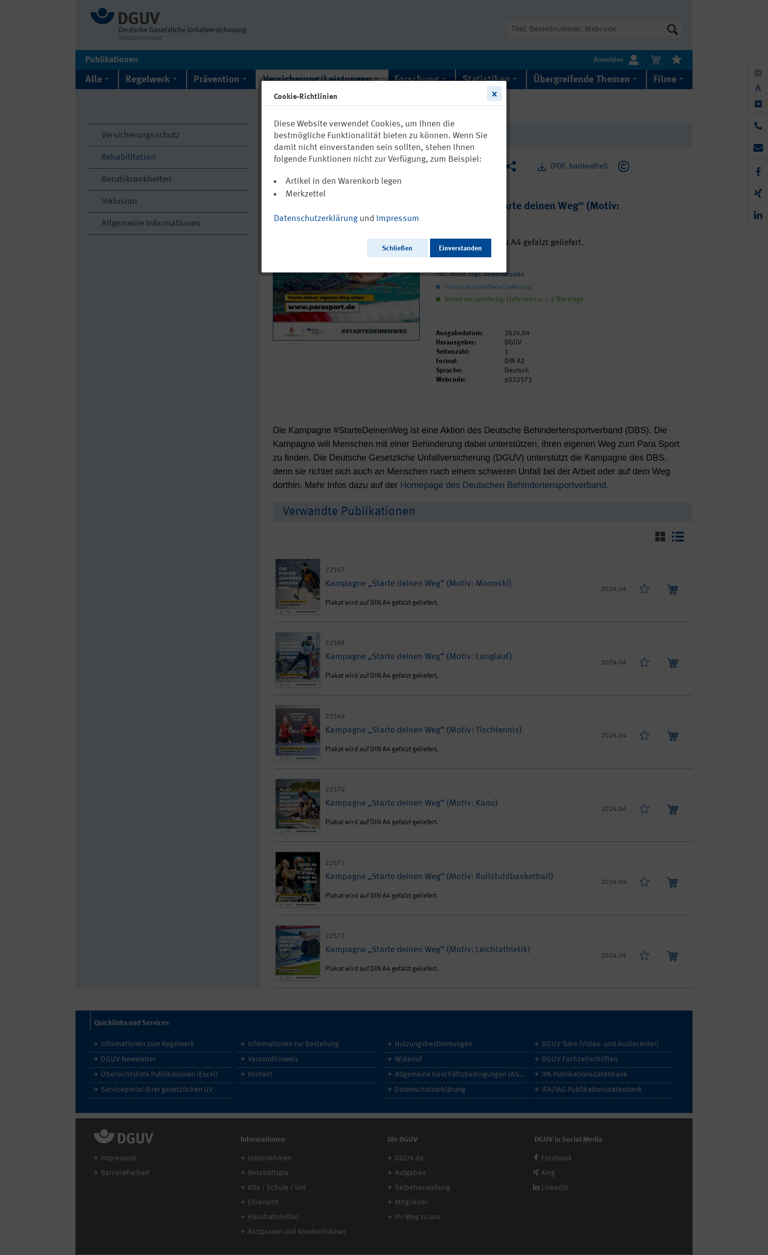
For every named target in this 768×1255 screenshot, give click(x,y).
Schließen (397, 248)
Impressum (397, 218)
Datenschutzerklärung (316, 218)
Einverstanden (460, 248)
